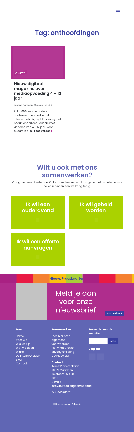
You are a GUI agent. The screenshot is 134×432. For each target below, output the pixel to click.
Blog (19, 360)
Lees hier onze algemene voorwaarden (61, 340)
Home (20, 336)
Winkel (20, 352)
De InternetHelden (28, 356)
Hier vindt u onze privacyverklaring (63, 350)
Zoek (113, 341)
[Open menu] (118, 10)
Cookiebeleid (60, 356)
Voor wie (21, 340)
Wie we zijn (23, 344)
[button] (96, 220)
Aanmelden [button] (113, 313)
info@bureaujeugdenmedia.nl (72, 386)
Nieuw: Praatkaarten (67, 278)
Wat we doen (25, 348)
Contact (21, 363)
